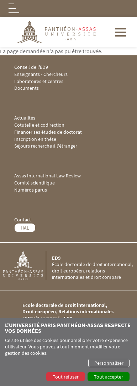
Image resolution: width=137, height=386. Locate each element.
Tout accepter (108, 377)
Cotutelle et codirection (39, 125)
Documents (26, 88)
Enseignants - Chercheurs (41, 74)
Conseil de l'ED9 (31, 67)
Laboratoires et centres (38, 81)
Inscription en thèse (35, 139)
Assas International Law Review (47, 176)
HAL (25, 228)
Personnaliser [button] (108, 363)
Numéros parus (30, 190)
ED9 (56, 258)
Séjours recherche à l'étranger (45, 146)
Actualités (24, 118)
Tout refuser (66, 377)
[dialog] (68, 352)
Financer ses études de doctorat (48, 132)
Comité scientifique (34, 183)
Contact (22, 220)
